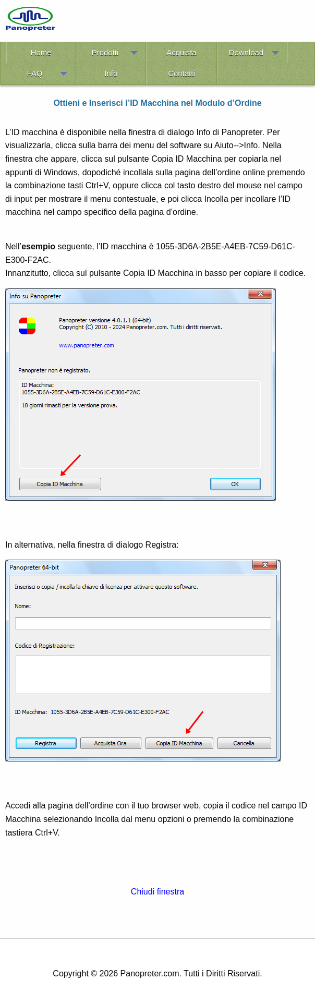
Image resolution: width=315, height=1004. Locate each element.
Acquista (181, 52)
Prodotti (105, 52)
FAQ (34, 73)
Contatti (181, 73)
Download (246, 52)
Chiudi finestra (157, 891)
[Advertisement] (188, 22)
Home (41, 52)
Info (110, 73)
